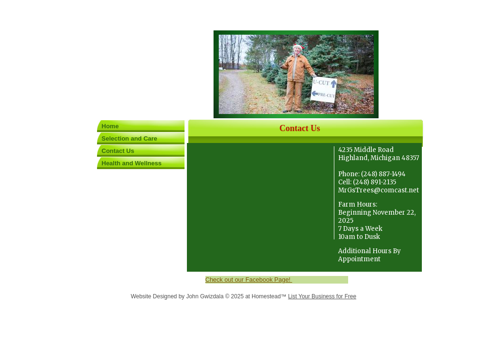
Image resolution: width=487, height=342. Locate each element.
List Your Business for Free (322, 296)
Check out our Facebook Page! (248, 279)
